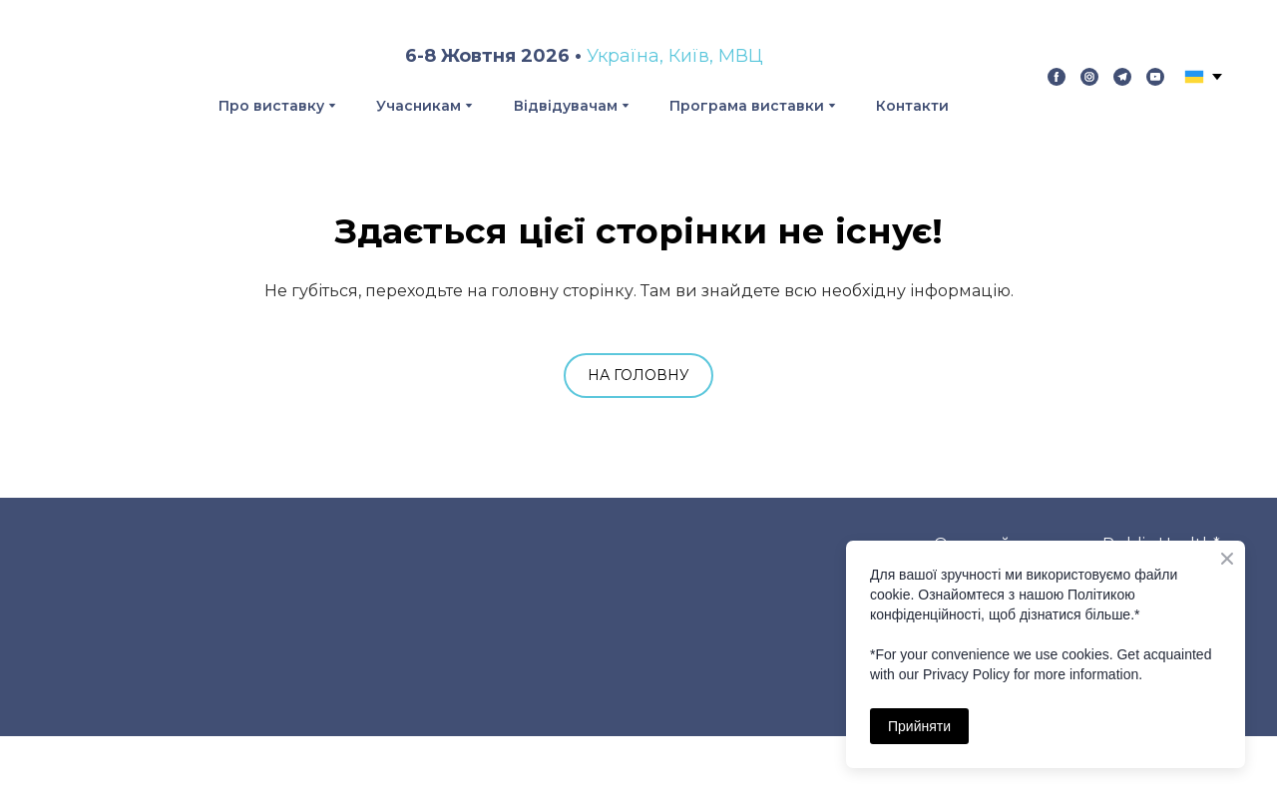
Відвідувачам (566, 106)
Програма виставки (746, 106)
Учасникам (418, 106)
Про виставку (271, 106)
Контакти (912, 106)
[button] (1056, 77)
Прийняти (919, 726)
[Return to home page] (93, 77)
